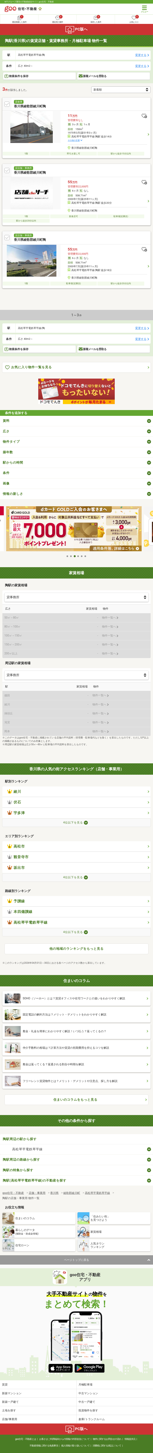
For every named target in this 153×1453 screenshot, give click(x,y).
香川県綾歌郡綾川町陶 (30, 106)
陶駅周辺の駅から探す (20, 1139)
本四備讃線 (19, 912)
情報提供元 (130, 1439)
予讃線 (16, 901)
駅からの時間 (13, 462)
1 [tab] (68, 556)
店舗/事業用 (9, 1419)
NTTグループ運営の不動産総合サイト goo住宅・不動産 (29, 2)
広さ (6, 431)
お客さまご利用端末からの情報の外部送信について (64, 1439)
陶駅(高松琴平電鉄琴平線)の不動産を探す (34, 1180)
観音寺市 (18, 857)
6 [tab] (85, 556)
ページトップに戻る (76, 1259)
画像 (6, 483)
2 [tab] (71, 556)
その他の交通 (74, 140)
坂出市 (16, 868)
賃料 (6, 421)
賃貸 (5, 1384)
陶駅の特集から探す (18, 1170)
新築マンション (12, 1393)
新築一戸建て (10, 1401)
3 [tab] (75, 556)
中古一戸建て (86, 1401)
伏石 (14, 802)
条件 (6, 473)
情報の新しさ (13, 494)
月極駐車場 (85, 1384)
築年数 (8, 452)
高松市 (16, 846)
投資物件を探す (88, 1410)
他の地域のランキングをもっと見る (76, 949)
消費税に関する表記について (107, 1445)
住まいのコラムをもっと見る (75, 1099)
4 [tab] (78, 556)
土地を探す (9, 1410)
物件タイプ (11, 442)
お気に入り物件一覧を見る (28, 367)
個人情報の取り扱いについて (75, 1445)
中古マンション (88, 1393)
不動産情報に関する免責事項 (43, 1445)
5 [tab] (82, 556)
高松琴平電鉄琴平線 (27, 922)
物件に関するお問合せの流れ (107, 1439)
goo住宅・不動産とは (25, 1439)
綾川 (14, 792)
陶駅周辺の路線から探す (21, 1159)
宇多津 (16, 813)
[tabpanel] (76, 529)
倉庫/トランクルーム (91, 1419)
